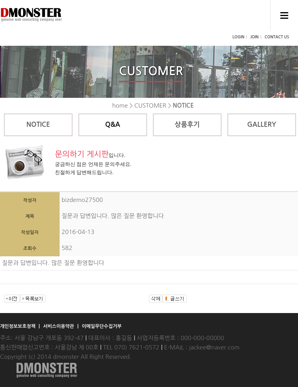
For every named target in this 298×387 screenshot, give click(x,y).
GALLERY (261, 124)
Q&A (112, 124)
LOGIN (238, 37)
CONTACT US (277, 37)
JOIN (254, 37)
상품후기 (187, 124)
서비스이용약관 (59, 326)
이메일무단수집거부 (102, 326)
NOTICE (38, 124)
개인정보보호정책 (18, 326)
